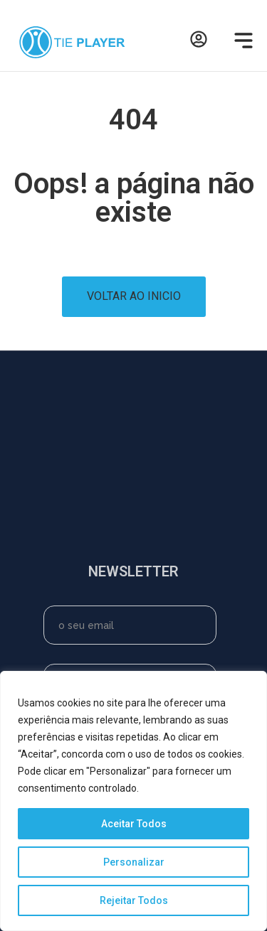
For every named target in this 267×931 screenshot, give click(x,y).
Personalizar (133, 862)
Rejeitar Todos (134, 900)
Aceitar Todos (134, 823)
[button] (240, 42)
